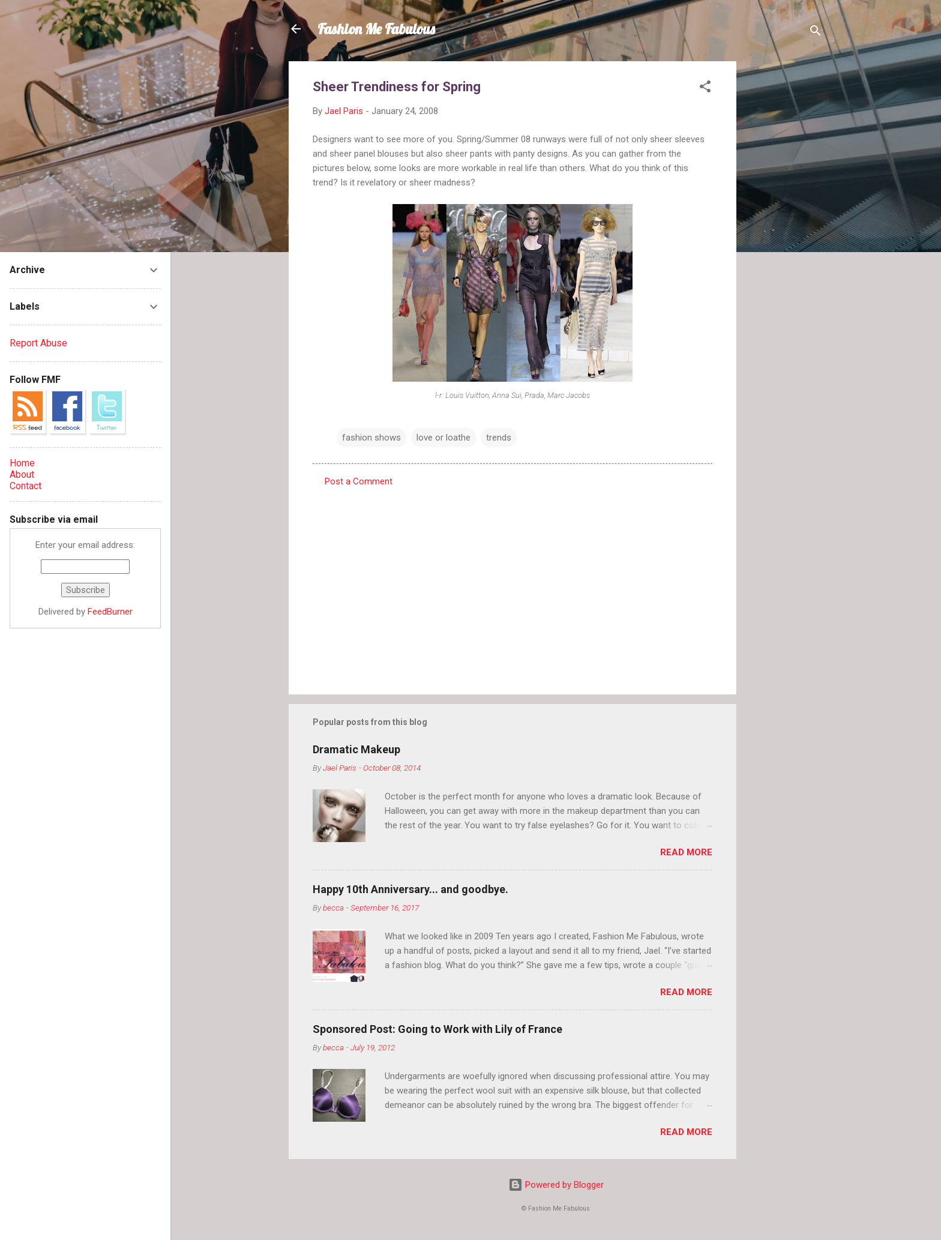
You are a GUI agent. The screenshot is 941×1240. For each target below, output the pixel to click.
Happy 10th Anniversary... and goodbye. (410, 889)
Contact (25, 486)
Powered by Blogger (556, 1184)
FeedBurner (110, 611)
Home (22, 463)
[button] (705, 88)
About (22, 474)
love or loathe (443, 437)
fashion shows (371, 437)
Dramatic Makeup (356, 749)
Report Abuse (38, 343)
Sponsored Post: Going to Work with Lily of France (437, 1029)
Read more (686, 852)
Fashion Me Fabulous (376, 29)
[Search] (815, 32)
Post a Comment (358, 481)
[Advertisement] (784, 241)
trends (498, 437)
